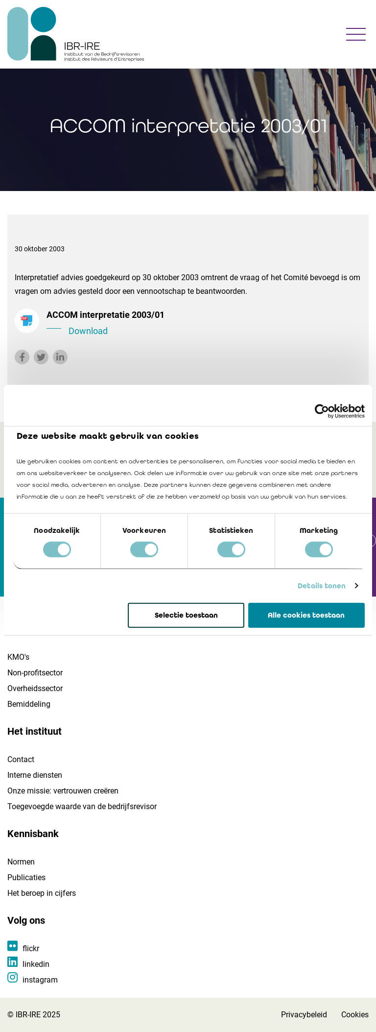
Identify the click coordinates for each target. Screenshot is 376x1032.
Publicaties (26, 877)
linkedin (36, 964)
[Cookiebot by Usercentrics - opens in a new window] (322, 411)
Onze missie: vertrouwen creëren (62, 790)
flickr (31, 948)
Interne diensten (34, 775)
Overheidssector (35, 688)
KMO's (18, 657)
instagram (40, 979)
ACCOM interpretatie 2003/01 (204, 324)
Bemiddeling (28, 704)
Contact (20, 759)
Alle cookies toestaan (306, 615)
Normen (21, 861)
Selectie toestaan (186, 615)
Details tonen (322, 585)
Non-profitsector (35, 672)
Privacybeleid (304, 1014)
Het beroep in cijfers (41, 893)
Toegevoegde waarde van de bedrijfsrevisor (82, 806)
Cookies (355, 1014)
